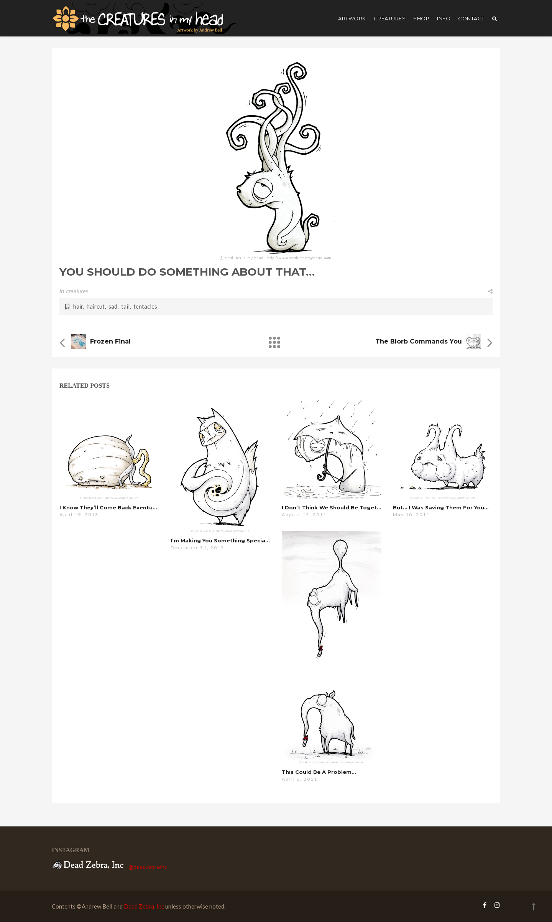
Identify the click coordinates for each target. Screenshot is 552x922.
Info (443, 18)
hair (78, 306)
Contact (471, 18)
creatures (390, 18)
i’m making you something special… (221, 540)
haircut (96, 306)
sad (112, 306)
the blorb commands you (418, 341)
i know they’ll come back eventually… (112, 507)
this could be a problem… (319, 772)
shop (421, 18)
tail (125, 306)
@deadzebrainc (147, 866)
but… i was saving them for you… (440, 507)
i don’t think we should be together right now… (351, 507)
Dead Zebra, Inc (144, 906)
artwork (352, 18)
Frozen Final (110, 341)
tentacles (145, 306)
